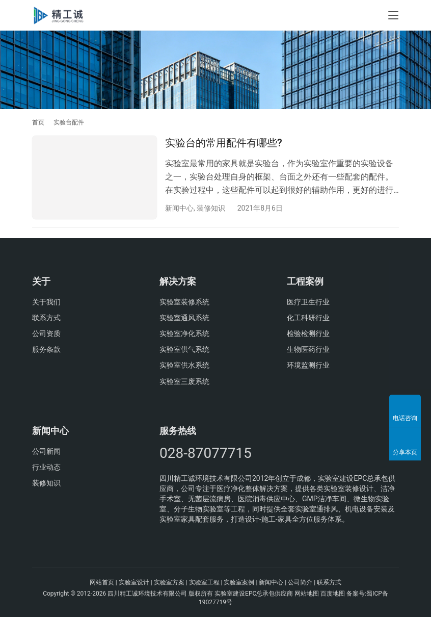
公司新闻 (46, 451)
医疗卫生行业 (308, 302)
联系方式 (46, 318)
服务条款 (46, 349)
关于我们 (46, 302)
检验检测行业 (308, 333)
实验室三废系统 (184, 381)
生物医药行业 (308, 349)
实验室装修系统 (184, 302)
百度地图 (332, 593)
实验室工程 (204, 582)
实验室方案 (169, 582)
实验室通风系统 (184, 318)
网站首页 (102, 582)
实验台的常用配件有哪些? (223, 143)
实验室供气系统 (184, 349)
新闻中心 (179, 208)
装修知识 (211, 208)
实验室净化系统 (184, 333)
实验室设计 (134, 582)
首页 (38, 122)
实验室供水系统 (184, 366)
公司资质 (46, 333)
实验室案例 (239, 582)
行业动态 (46, 467)
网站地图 (306, 593)
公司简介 (300, 582)
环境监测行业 (308, 366)
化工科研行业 (308, 318)
